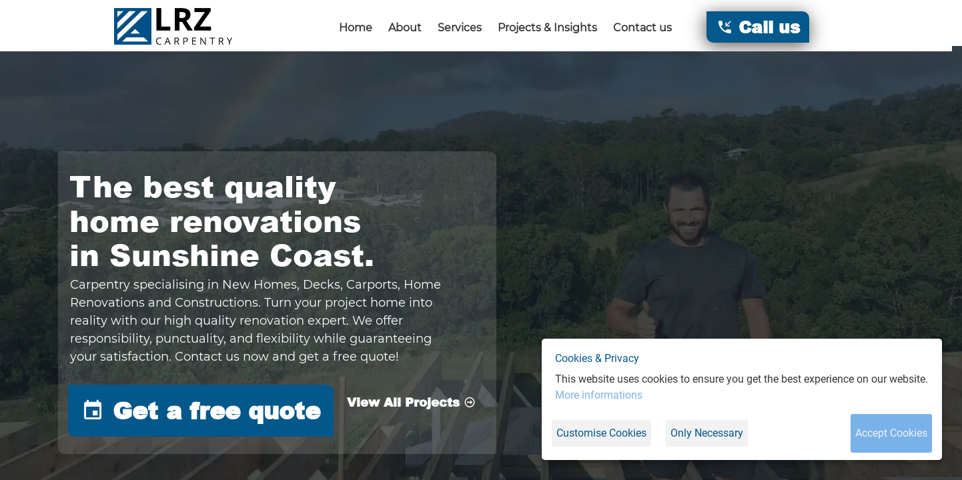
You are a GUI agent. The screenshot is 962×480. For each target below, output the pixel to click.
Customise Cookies (601, 433)
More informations (598, 395)
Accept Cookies (891, 433)
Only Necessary (706, 433)
